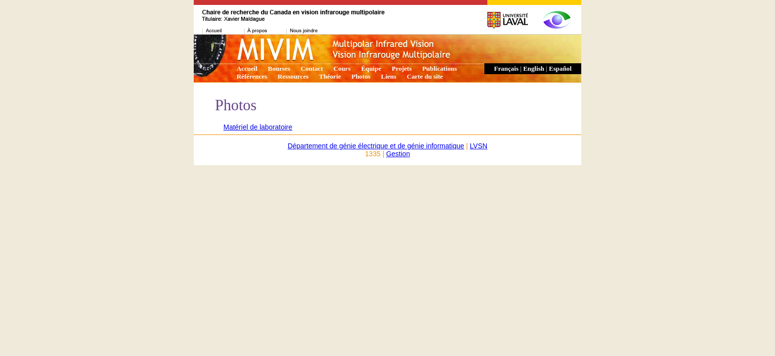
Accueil (247, 68)
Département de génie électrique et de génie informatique (376, 146)
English (533, 68)
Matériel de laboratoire (257, 127)
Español (560, 68)
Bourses (279, 68)
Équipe (371, 68)
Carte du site (425, 76)
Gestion (398, 154)
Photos (360, 76)
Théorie (330, 76)
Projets (402, 68)
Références (252, 76)
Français (506, 68)
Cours (342, 68)
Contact (312, 68)
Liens (388, 76)
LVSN (479, 146)
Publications (439, 68)
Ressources (293, 76)
